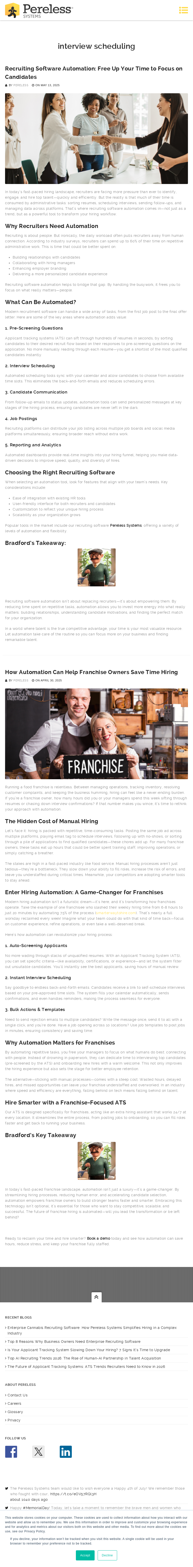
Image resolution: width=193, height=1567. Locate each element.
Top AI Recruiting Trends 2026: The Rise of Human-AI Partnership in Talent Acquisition (84, 1358)
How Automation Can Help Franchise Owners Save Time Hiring (91, 672)
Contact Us (18, 1395)
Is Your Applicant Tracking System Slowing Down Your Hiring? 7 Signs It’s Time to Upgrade (89, 1350)
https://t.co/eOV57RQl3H (73, 1494)
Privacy (14, 1420)
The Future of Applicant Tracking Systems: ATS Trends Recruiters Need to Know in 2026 (86, 1367)
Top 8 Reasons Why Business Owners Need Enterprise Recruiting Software (74, 1342)
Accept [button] (85, 1555)
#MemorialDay (36, 1508)
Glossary (15, 1412)
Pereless (20, 85)
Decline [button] (107, 1555)
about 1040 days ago (29, 1499)
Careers (15, 1403)
